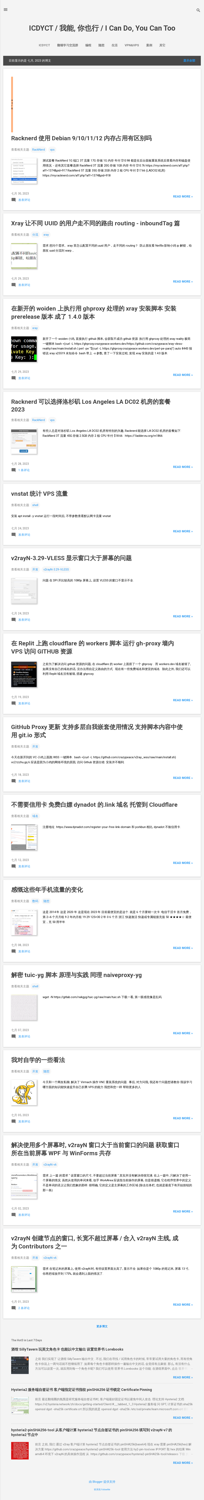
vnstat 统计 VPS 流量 (39, 493)
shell (35, 505)
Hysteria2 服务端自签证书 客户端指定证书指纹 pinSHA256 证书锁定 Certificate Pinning (81, 1390)
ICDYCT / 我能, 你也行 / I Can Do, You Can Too (102, 28)
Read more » (183, 196)
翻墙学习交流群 (67, 45)
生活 (115, 45)
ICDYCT (44, 45)
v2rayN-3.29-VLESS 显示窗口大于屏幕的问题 (71, 558)
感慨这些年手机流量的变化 (47, 889)
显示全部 (189, 60)
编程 (88, 45)
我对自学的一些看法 (38, 1059)
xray (46, 234)
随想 (101, 45)
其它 (162, 45)
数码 (35, 901)
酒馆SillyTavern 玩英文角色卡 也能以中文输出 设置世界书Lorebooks (67, 1349)
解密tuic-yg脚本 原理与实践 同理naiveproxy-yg (76, 974)
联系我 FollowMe (102, 1489)
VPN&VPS (132, 45)
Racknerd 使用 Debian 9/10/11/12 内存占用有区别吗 (81, 138)
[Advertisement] (102, 104)
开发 (35, 569)
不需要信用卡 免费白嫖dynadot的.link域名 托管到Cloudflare (94, 804)
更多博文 (102, 1326)
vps (52, 149)
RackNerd (38, 149)
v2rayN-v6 (50, 1164)
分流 (35, 234)
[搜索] (198, 11)
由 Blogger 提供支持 (102, 1482)
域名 (35, 816)
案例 (149, 45)
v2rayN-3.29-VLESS (56, 569)
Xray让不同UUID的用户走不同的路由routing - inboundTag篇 (95, 223)
